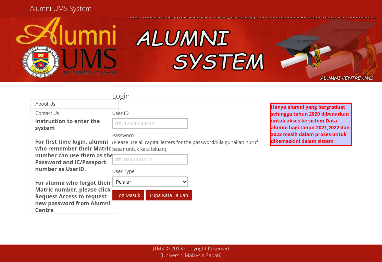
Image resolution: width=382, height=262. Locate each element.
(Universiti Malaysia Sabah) (190, 255)
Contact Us (47, 113)
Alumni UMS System (61, 8)
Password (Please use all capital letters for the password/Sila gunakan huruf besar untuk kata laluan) (185, 142)
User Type (123, 171)
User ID (120, 113)
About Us (46, 104)
